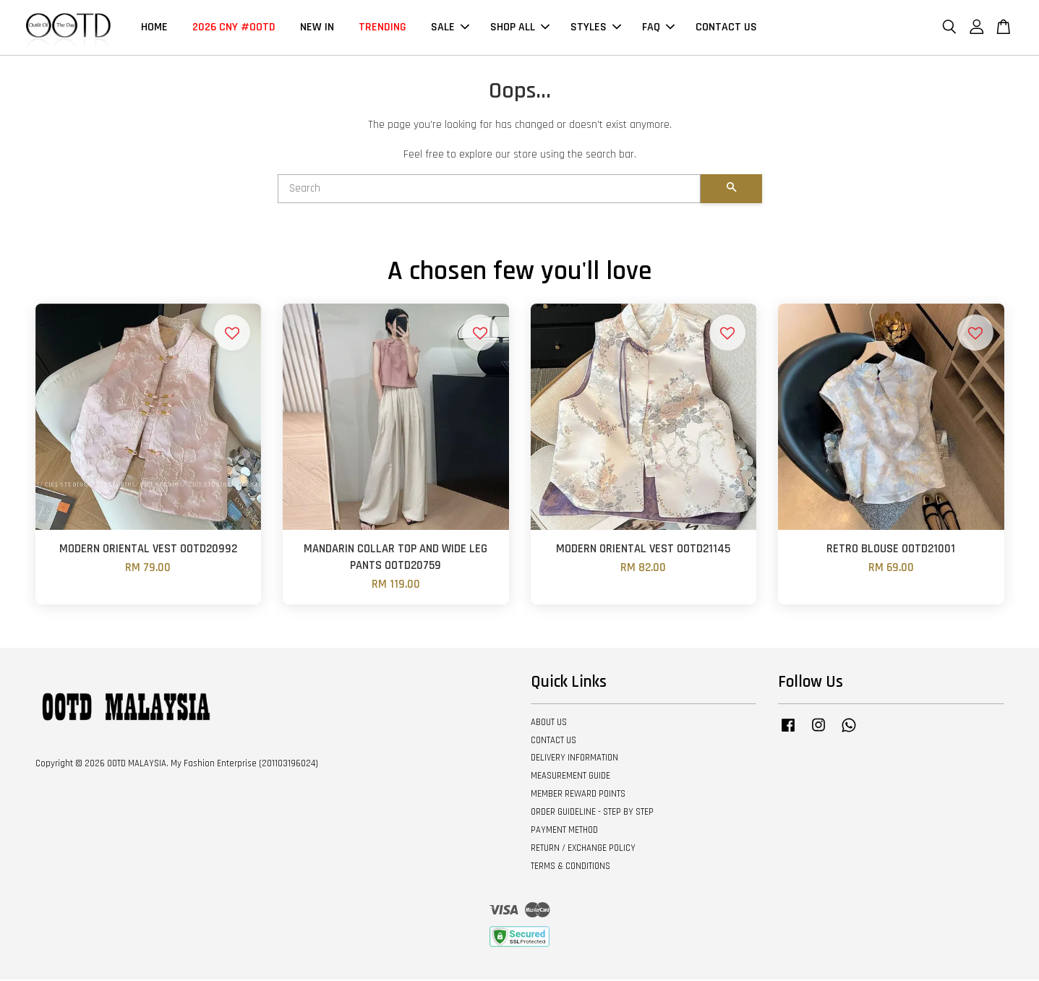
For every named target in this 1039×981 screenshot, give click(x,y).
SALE (450, 27)
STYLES (595, 27)
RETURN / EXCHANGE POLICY (583, 849)
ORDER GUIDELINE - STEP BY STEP (592, 813)
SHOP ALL (520, 27)
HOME (154, 27)
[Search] (489, 190)
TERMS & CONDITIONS (570, 867)
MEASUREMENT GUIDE (570, 777)
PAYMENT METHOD (564, 831)
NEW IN (317, 27)
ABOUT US (549, 723)
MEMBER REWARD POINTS (578, 795)
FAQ (658, 27)
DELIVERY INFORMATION (574, 759)
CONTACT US (726, 27)
